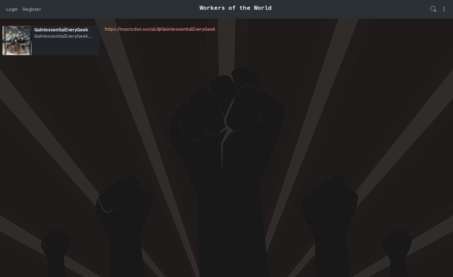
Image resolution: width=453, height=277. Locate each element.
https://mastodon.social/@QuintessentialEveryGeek (160, 29)
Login (12, 9)
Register (32, 9)
